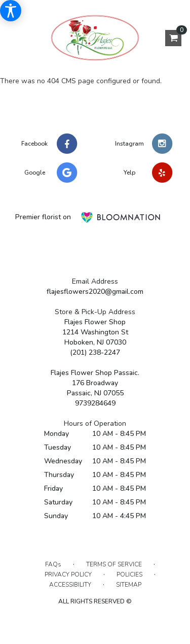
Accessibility (70, 585)
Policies (129, 574)
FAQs (53, 564)
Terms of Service (114, 564)
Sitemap (128, 585)
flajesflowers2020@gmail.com (95, 291)
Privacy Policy (68, 574)
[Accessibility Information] (10, 10)
